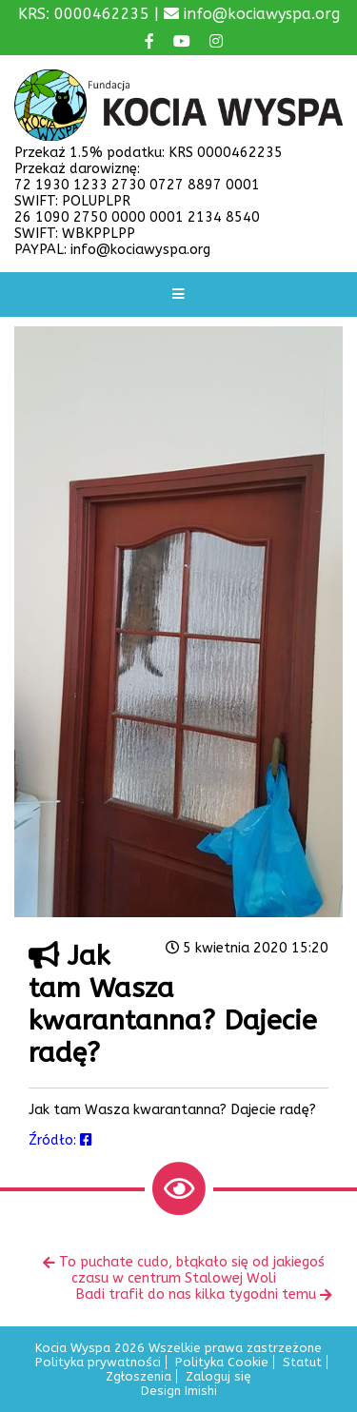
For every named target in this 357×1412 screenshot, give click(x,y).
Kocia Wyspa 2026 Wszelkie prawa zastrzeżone (178, 1348)
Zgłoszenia (138, 1376)
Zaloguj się (218, 1376)
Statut (302, 1362)
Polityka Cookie (221, 1362)
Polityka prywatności (98, 1362)
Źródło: (60, 1140)
